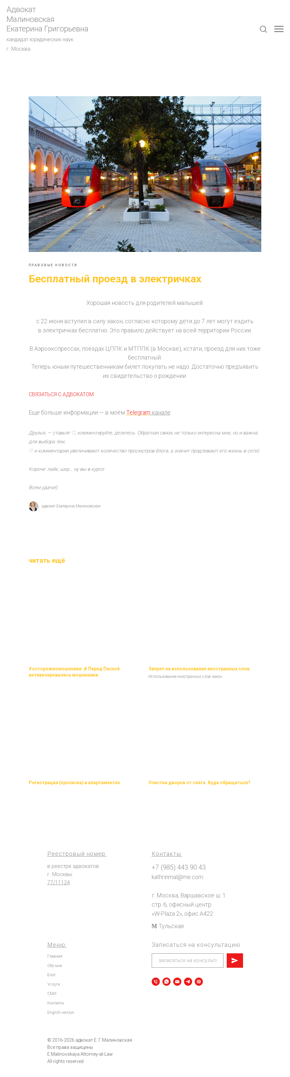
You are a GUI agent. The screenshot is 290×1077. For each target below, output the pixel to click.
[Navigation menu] (278, 29)
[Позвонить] (156, 978)
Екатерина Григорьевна (47, 28)
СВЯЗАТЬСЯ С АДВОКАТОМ (73, 390)
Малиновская (30, 19)
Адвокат (21, 9)
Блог (51, 971)
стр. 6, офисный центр (181, 900)
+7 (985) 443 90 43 (179, 863)
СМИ (51, 989)
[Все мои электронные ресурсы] (199, 978)
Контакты (55, 999)
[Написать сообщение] (177, 978)
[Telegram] (188, 978)
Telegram (150, 408)
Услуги (53, 980)
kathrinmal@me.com (177, 873)
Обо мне (54, 961)
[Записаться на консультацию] (166, 978)
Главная (54, 952)
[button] (263, 29)
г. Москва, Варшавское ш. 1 (189, 891)
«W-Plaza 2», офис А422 (182, 909)
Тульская (171, 921)
